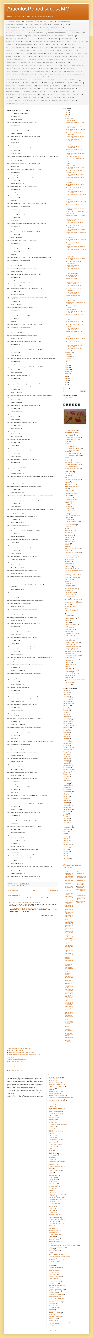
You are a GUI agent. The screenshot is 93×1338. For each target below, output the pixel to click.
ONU (56, 77)
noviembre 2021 (67, 787)
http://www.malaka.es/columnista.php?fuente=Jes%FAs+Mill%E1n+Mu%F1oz (69, 940)
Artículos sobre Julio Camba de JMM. (75, 211)
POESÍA (8, 83)
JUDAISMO (23, 62)
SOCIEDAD (76, 94)
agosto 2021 (66, 793)
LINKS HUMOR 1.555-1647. (73, 156)
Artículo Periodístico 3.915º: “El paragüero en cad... (73, 329)
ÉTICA (61, 44)
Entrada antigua (54, 890)
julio (67, 361)
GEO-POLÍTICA (79, 53)
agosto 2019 (66, 829)
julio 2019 (65, 831)
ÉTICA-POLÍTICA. (24, 47)
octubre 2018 (66, 846)
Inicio (34, 890)
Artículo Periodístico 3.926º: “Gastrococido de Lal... (72, 276)
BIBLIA (83, 30)
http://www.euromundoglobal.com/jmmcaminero (69, 873)
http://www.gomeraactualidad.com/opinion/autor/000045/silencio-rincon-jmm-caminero (69, 1023)
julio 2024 (65, 729)
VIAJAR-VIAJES (10, 103)
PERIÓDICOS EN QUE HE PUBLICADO (17, 80)
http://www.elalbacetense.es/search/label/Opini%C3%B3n (69, 917)
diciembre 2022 (67, 763)
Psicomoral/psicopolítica (74, 85)
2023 (66, 117)
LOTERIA (56, 68)
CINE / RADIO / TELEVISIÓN (35, 33)
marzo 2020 (66, 818)
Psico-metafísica (10, 85)
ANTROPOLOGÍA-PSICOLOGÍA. (37, 24)
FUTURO (69, 50)
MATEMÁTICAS (26, 71)
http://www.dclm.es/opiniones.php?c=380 (69, 898)
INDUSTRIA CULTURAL (53, 59)
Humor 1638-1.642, (70, 213)
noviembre (69, 352)
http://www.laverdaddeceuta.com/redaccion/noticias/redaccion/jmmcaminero (69, 998)
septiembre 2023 (67, 747)
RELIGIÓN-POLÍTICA (65, 91)
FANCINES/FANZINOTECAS (63, 47)
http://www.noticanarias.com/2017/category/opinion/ (69, 1012)
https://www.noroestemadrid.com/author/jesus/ (69, 882)
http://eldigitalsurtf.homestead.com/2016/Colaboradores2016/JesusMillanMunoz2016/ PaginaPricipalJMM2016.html (69, 1031)
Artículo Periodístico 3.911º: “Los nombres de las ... (74, 342)
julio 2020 (65, 813)
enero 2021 (66, 804)
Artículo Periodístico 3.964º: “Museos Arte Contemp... (75, 137)
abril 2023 (65, 756)
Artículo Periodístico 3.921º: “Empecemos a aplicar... (72, 293)
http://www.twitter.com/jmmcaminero (81, 898)
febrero (68, 371)
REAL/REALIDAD (29, 91)
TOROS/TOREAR (30, 100)
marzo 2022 (66, 780)
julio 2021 (65, 794)
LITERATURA (45, 68)
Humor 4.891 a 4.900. (13, 895)
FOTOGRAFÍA (10, 50)
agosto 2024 (66, 727)
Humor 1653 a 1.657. (71, 120)
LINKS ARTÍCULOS (11, 68)
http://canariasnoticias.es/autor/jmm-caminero (69, 1017)
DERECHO (54, 39)
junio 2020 (65, 815)
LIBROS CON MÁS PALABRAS (33, 65)
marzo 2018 (66, 857)
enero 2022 (66, 784)
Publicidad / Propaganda (12, 91)
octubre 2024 (66, 723)
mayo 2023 (66, 754)
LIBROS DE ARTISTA (53, 65)
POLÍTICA (18, 83)
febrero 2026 (66, 694)
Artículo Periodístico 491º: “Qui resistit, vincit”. (19, 914)
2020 (66, 380)
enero (67, 373)
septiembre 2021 (67, 791)
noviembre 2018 (67, 844)
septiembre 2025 (67, 703)
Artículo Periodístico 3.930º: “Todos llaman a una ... (74, 262)
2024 (66, 114)
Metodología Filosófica (73, 71)
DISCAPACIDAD (37, 41)
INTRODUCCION (11, 62)
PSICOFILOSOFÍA (43, 85)
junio (67, 363)
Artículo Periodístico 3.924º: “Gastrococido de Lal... (72, 283)
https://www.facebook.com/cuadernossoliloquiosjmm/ (81, 877)
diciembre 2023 (67, 741)
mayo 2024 (66, 732)
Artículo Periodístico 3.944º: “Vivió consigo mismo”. (74, 220)
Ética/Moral (37, 47)
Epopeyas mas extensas (25, 44)
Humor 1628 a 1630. (71, 309)
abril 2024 (65, 734)
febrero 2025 (66, 716)
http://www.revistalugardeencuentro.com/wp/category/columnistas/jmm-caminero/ (69, 963)
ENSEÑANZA (10, 44)
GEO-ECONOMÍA (52, 53)
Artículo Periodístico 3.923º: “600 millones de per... (74, 286)
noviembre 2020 (67, 807)
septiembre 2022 (67, 769)
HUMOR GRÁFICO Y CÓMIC (59, 56)
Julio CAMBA (49, 62)
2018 (66, 384)
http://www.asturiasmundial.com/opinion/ (69, 986)
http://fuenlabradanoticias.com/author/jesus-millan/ (69, 878)
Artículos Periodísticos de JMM (73, 865)
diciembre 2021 (67, 785)
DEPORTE (43, 39)
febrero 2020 (66, 820)
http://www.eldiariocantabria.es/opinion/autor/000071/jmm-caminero (69, 991)
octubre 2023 (66, 745)
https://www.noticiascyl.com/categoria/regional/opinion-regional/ (69, 933)
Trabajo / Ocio (43, 100)
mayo (67, 365)
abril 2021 (65, 798)
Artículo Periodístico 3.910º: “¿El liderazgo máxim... (74, 346)
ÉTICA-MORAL (10, 47)
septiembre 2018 (67, 847)
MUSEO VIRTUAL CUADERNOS (15, 77)
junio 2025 (65, 709)
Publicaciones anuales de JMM (65, 88)
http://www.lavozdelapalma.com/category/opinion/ (69, 1003)
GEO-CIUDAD (25, 53)
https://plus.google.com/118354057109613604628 (81, 891)
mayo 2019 (66, 835)
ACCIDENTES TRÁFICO (32, 21)
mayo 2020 (66, 816)
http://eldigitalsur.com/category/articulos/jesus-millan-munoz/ (69, 1039)
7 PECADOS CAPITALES (13, 21)
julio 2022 (65, 773)
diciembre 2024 (67, 720)
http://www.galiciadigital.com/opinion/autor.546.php (69, 982)
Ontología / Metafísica (45, 77)
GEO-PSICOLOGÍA (11, 56)
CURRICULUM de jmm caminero (27, 39)
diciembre (68, 118)
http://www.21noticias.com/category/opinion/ (69, 977)
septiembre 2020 (67, 809)
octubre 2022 (66, 767)
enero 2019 (66, 842)
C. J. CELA (9, 33)
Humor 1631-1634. (70, 253)
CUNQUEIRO (10, 39)
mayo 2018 (66, 853)
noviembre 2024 (67, 721)
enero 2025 (66, 718)
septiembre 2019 (67, 827)
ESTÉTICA (52, 44)
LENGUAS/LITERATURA (13, 65)
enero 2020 (66, 822)
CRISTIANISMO (45, 36)
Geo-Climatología (38, 53)
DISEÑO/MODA (50, 41)
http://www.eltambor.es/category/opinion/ (69, 1008)
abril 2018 (65, 855)
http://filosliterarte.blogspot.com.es (81, 894)
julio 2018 (65, 849)
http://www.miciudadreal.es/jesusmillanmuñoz (69, 907)
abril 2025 (65, 712)
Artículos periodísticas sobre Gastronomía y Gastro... (73, 296)
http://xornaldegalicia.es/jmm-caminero (69, 973)
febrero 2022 (66, 782)
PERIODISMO (37, 80)
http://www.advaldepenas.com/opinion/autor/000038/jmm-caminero (69, 911)
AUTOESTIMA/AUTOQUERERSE (67, 30)
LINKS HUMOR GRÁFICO (29, 68)
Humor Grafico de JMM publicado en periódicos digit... (75, 299)
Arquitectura (55, 24)
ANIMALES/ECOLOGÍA (64, 21)
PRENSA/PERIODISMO (32, 83)
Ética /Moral (71, 44)
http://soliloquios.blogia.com (81, 902)
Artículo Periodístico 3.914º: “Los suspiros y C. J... (74, 332)
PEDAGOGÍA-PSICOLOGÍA (70, 77)
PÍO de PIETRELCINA (71, 80)
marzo (68, 369)
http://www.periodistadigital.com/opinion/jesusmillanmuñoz (69, 887)
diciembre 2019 (67, 824)
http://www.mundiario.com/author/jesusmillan (69, 969)
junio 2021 (65, 796)
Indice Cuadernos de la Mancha (15, 59)
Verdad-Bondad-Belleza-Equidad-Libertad (63, 100)
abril (67, 367)
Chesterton (19, 33)
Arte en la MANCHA (31, 27)
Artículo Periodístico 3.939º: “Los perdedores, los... (74, 236)
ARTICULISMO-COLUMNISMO (51, 27)
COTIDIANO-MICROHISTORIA (14, 36)
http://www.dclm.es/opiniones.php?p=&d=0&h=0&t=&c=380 (69, 892)
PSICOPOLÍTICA (10, 88)
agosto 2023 (66, 749)
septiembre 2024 (67, 725)
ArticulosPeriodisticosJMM (38, 9)
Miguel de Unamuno (11, 74)
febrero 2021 (66, 802)
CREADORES (32, 36)
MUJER (40, 74)
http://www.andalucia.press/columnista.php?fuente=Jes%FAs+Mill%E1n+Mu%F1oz (69, 948)
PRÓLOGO (47, 83)
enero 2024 (66, 740)
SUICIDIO (24, 97)
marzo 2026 (66, 692)
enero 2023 (66, 762)
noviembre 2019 (67, 826)
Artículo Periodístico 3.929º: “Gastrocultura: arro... (72, 266)
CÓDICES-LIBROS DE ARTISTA (57, 33)
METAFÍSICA (58, 71)
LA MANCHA (62, 62)
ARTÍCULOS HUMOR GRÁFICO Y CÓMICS (18, 30)
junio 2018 (65, 851)
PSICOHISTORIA (58, 85)
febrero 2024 (66, 738)
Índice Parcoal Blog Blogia (35, 59)
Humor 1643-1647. (70, 165)
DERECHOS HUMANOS (13, 41)
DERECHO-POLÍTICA (68, 39)
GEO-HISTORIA (65, 53)
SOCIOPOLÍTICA (11, 97)
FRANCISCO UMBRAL (54, 50)
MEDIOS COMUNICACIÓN (42, 71)
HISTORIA (44, 56)
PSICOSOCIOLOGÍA (47, 88)
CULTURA (71, 36)
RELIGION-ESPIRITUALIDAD (46, 91)
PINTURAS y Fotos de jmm (53, 80)
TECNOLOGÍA (35, 97)
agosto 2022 (66, 771)
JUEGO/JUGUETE (36, 62)
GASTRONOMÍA (10, 53)
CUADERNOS (59, 36)
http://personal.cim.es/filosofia (81, 872)
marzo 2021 (66, 800)
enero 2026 (66, 696)
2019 (66, 382)
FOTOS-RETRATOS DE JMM (27, 50)
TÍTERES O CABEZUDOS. (13, 100)
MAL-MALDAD (68, 68)
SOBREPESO (65, 94)
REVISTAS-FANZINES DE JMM (15, 94)
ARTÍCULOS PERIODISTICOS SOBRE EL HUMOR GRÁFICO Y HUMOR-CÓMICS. (28, 908)
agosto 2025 (66, 705)
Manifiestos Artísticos (12, 71)
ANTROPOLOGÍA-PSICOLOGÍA (15, 24)
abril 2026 (65, 690)
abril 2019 (65, 837)
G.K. (77, 50)
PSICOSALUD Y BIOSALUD (28, 88)
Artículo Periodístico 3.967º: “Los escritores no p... (74, 126)
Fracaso (42, 50)
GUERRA (23, 56)
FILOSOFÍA (78, 47)
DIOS (26, 41)
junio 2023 (65, 752)
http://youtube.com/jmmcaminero (81, 887)
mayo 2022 (66, 776)
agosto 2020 (66, 811)
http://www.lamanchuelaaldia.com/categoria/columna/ (69, 927)
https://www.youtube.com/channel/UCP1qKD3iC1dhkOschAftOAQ (81, 882)
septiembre (69, 356)
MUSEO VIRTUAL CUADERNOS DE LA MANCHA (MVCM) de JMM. (24, 902)
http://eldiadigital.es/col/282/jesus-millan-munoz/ (69, 902)
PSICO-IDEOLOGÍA (76, 83)
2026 (66, 110)
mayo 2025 (66, 710)
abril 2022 (65, 778)
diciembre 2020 (67, 805)
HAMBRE (34, 56)
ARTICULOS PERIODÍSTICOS (44, 30)
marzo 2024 (66, 736)
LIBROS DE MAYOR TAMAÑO (72, 65)
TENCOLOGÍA (67, 97)
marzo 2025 (66, 714)
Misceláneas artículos (27, 74)
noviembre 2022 (67, 765)
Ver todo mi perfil (67, 867)
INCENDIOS (76, 56)
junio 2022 (65, 774)
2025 (66, 112)
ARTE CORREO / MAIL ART (14, 27)
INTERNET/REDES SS (71, 59)
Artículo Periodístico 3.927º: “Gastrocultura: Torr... (72, 272)
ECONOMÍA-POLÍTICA (65, 41)
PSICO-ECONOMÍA (60, 83)
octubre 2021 (66, 789)
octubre (68, 354)
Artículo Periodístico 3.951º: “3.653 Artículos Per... (74, 192)
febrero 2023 (66, 760)
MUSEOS (31, 77)
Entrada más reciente (13, 890)
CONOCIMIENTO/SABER (78, 33)
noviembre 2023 (67, 743)
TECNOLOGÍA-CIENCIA (51, 97)
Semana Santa (32, 94)
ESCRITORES (40, 44)
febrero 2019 (66, 840)
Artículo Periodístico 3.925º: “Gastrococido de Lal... (72, 279)
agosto (68, 358)
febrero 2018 (66, 858)
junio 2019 (65, 833)
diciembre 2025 (67, 698)
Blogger (55, 1330)
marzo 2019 (66, 838)
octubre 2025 (66, 701)
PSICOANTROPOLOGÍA (26, 85)
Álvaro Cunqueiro (48, 21)
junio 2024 (65, 730)
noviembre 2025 (67, 699)
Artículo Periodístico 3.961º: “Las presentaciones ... (74, 147)
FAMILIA (47, 47)
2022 (66, 376)
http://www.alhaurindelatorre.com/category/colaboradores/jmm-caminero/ (69, 956)
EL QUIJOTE (80, 41)
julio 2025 (65, 707)
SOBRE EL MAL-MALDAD (48, 94)
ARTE (65, 24)
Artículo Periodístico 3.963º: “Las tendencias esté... (74, 140)
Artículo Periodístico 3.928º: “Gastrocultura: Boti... (72, 269)
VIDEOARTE (23, 103)
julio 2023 (65, 751)
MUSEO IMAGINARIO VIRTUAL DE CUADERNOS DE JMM (64, 74)
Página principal (68, 397)
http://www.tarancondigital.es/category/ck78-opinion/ (69, 922)
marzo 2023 (66, 758)
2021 (66, 378)
